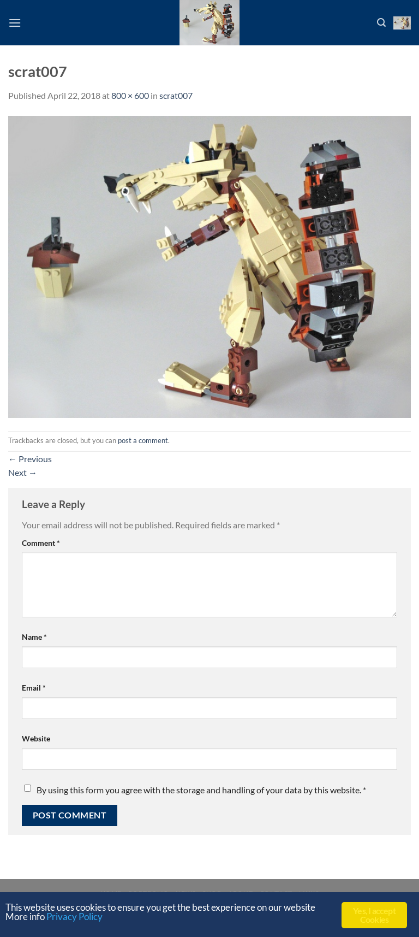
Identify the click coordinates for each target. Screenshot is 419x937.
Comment (41, 542)
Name (34, 636)
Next (22, 472)
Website (36, 738)
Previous (30, 458)
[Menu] (14, 22)
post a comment (143, 440)
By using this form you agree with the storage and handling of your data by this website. (201, 790)
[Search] (381, 22)
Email (34, 687)
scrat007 (176, 95)
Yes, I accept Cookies (374, 914)
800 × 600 (130, 95)
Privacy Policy (74, 916)
